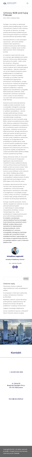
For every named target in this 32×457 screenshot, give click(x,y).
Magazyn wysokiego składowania (13, 308)
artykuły (13, 18)
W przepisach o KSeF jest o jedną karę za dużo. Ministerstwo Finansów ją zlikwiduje (15, 295)
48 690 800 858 (17, 372)
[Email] (13, 267)
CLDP (7, 451)
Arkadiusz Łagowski (15, 256)
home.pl (16, 453)
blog (17, 18)
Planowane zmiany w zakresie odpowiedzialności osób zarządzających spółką (15, 288)
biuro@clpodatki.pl (16, 399)
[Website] (16, 267)
